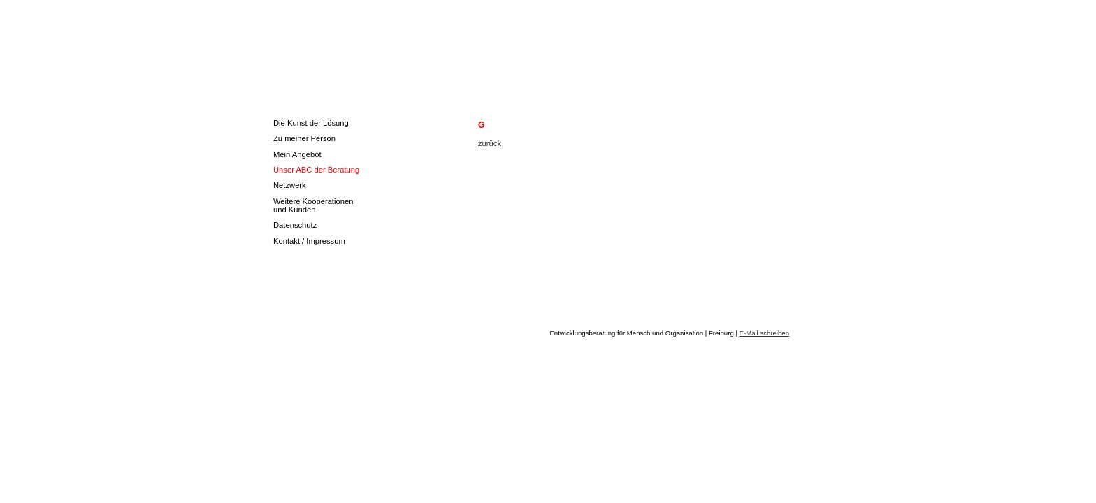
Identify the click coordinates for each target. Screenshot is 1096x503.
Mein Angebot (297, 154)
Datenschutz (295, 225)
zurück (489, 143)
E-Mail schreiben (764, 333)
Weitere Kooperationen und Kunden (313, 205)
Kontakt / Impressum (309, 241)
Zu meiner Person (304, 138)
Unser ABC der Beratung (316, 170)
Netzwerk (289, 185)
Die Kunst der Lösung (311, 123)
